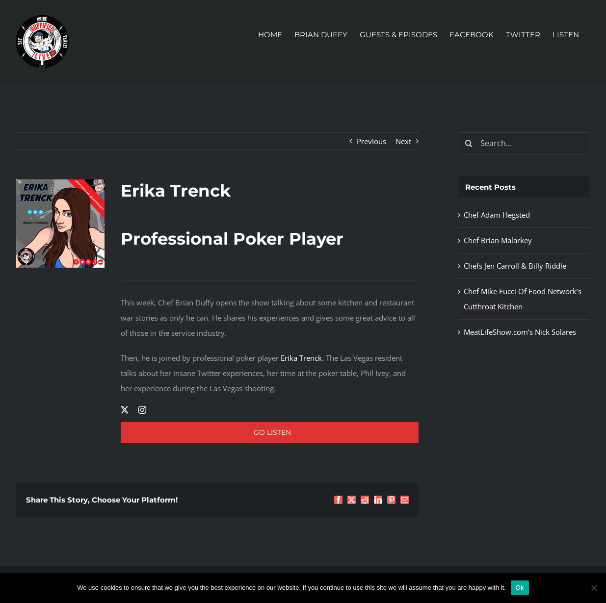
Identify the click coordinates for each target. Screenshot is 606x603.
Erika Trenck (301, 358)
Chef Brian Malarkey (498, 240)
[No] (594, 588)
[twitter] (125, 410)
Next (403, 141)
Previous (371, 141)
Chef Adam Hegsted (497, 215)
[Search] (469, 143)
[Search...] (524, 143)
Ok (520, 587)
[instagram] (142, 410)
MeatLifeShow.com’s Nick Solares (520, 332)
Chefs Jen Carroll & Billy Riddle (515, 266)
